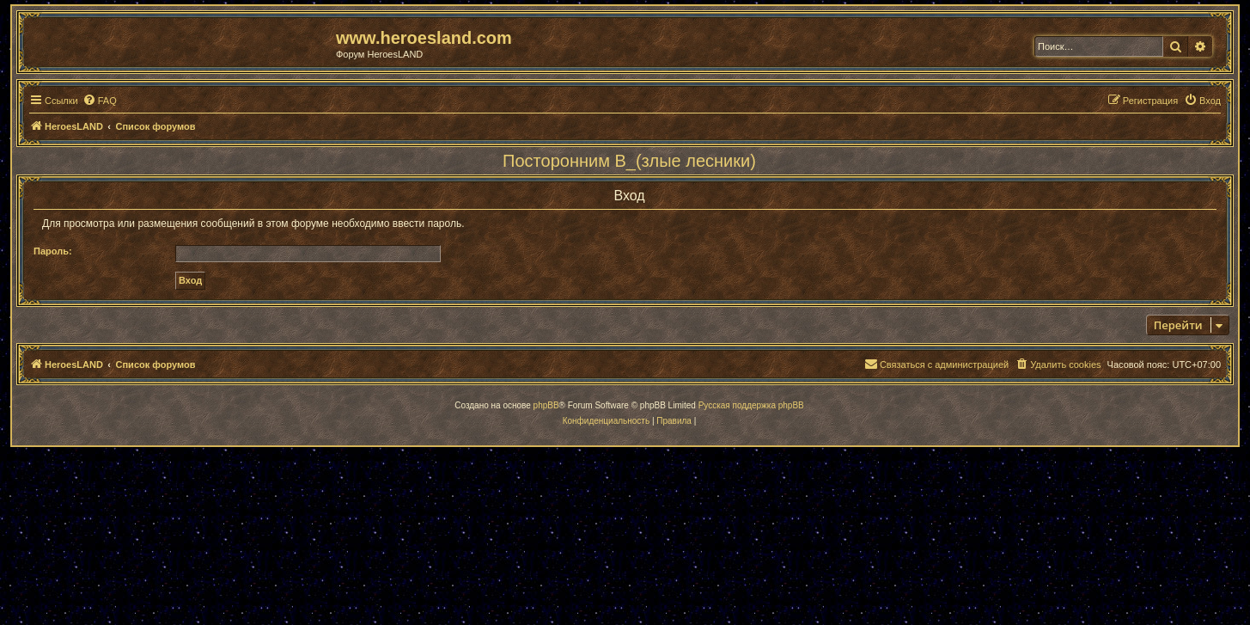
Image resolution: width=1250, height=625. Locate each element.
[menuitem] (99, 100)
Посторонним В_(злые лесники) (629, 160)
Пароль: (53, 251)
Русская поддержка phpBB (751, 405)
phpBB (546, 405)
